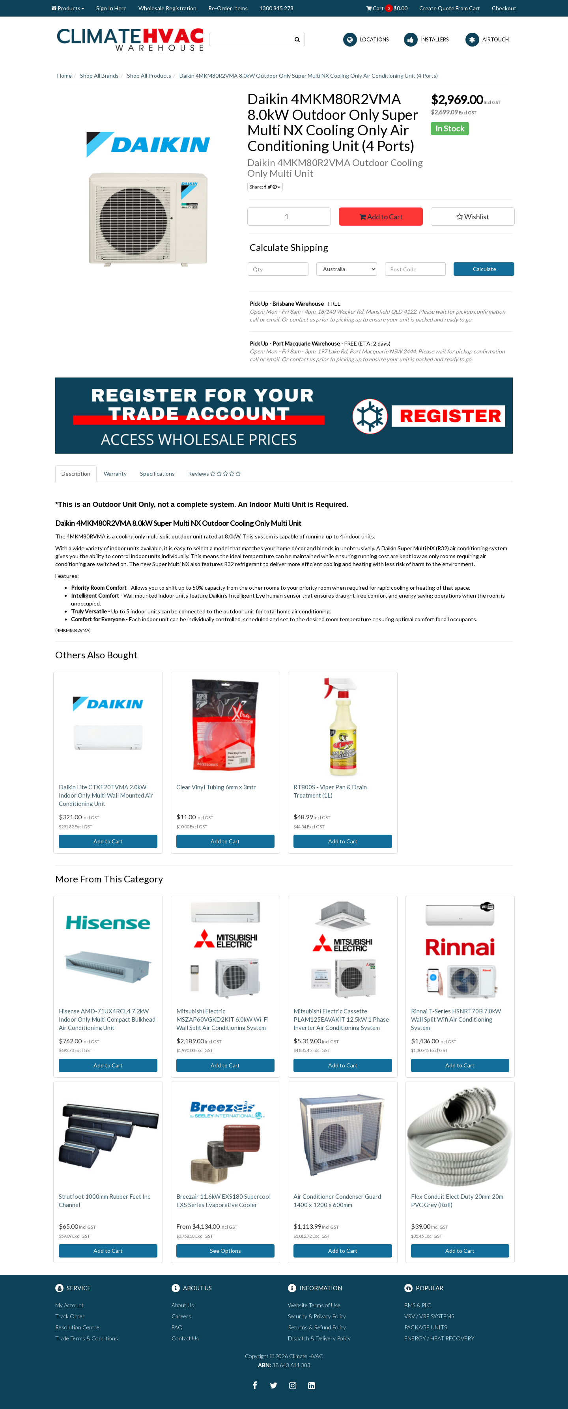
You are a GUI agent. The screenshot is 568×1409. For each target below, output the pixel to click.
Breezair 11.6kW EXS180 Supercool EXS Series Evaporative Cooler (223, 1200)
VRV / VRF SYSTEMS (429, 1316)
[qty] (278, 269)
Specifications (157, 473)
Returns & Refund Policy (317, 1327)
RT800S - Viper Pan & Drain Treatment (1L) (330, 791)
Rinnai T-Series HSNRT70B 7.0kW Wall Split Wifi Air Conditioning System (456, 1019)
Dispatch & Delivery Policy (319, 1338)
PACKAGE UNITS (425, 1327)
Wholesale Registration (167, 8)
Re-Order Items (228, 8)
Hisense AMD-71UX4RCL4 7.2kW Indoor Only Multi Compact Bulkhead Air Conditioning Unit (107, 1019)
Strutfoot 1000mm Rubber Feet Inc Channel (104, 1200)
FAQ (177, 1327)
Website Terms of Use (314, 1305)
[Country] (346, 269)
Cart (386, 8)
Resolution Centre (77, 1327)
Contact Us (185, 1338)
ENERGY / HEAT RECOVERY (439, 1338)
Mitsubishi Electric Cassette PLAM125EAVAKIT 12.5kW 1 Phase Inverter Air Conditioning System (341, 1019)
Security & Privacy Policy (317, 1316)
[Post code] (415, 269)
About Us (183, 1305)
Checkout (504, 8)
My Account (69, 1305)
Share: (265, 187)
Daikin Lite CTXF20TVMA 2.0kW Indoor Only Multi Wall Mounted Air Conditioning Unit (106, 795)
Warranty (115, 473)
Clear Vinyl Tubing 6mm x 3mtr (216, 786)
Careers (181, 1316)
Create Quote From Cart (449, 8)
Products (68, 8)
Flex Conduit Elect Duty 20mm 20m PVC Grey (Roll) (457, 1200)
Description (76, 473)
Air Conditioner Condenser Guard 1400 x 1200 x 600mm (337, 1200)
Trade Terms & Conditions (86, 1338)
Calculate (484, 268)
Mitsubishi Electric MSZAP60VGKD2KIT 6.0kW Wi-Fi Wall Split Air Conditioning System (222, 1019)
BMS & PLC (417, 1305)
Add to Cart (381, 216)
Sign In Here (111, 8)
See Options (225, 1250)
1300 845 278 (276, 8)
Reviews (214, 473)
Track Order (70, 1316)
